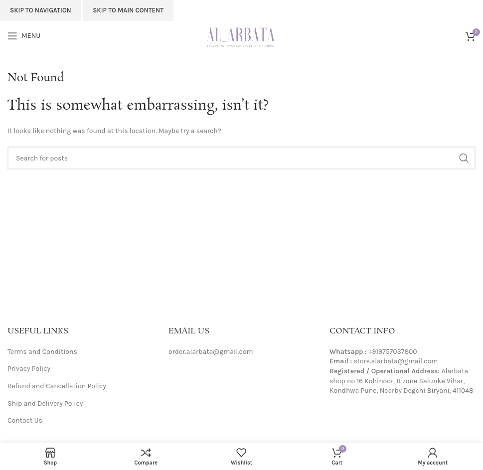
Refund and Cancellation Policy (56, 386)
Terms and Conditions (42, 351)
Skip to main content (128, 10)
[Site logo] (241, 35)
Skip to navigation (40, 10)
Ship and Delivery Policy (45, 403)
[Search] (241, 158)
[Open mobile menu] (23, 36)
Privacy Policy (28, 368)
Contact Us (24, 420)
